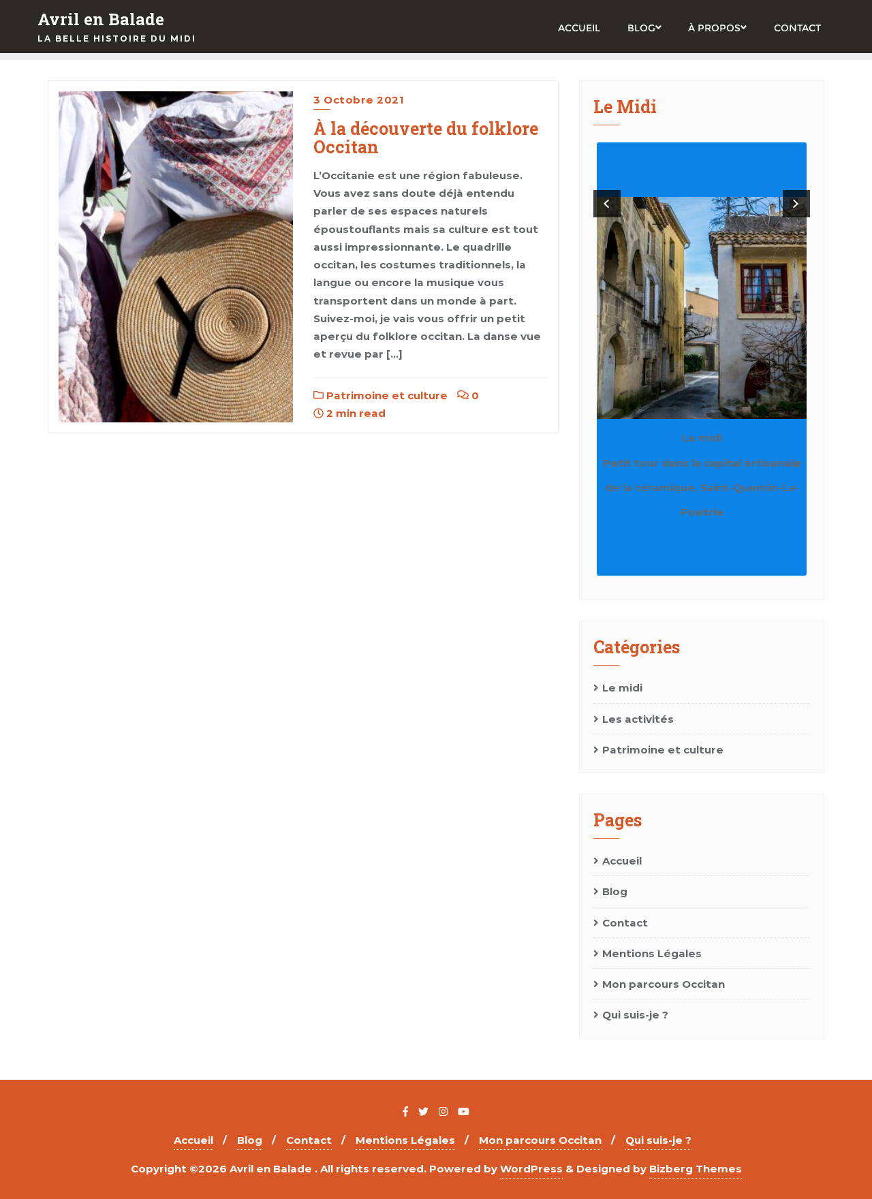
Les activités (638, 719)
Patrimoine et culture (380, 395)
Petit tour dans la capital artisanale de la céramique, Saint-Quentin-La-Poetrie (702, 487)
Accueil (622, 860)
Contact (625, 922)
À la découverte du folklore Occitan (425, 138)
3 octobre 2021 (358, 99)
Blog (614, 891)
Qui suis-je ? (635, 1014)
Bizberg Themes (695, 1168)
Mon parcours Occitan (663, 984)
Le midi (702, 437)
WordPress (531, 1168)
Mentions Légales (652, 953)
